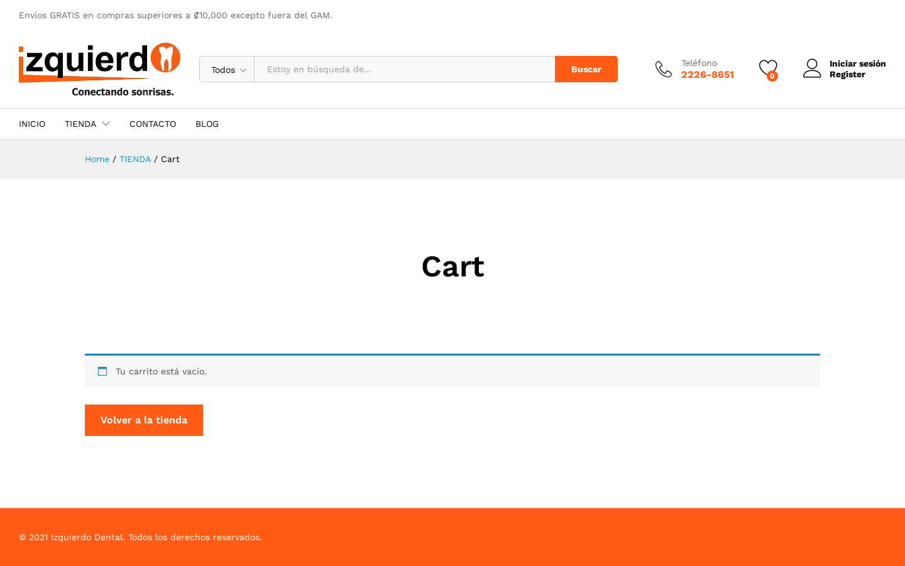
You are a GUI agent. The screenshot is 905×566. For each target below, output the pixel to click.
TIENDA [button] (80, 123)
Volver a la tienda (144, 420)
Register (847, 74)
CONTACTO (152, 123)
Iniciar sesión (844, 63)
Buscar (586, 69)
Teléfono (699, 63)
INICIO (32, 123)
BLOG (207, 123)
